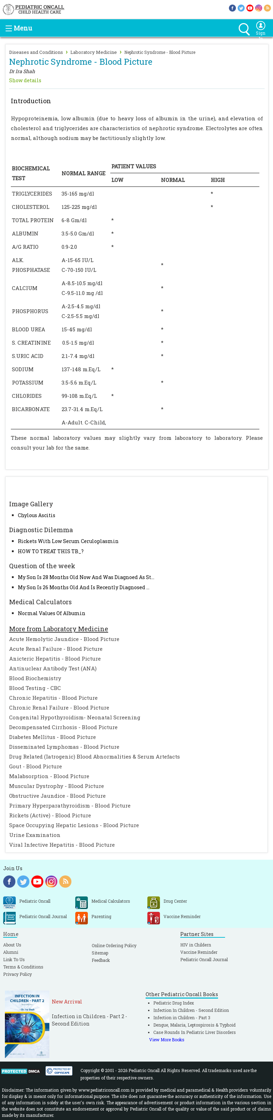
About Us (12, 945)
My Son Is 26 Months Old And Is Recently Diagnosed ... (83, 587)
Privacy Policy (17, 974)
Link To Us (14, 959)
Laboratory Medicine (93, 52)
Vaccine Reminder (198, 952)
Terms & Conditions (23, 967)
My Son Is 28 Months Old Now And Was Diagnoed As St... (86, 577)
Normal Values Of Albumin (51, 613)
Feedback (101, 960)
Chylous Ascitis (36, 515)
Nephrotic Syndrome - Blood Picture (159, 52)
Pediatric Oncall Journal (204, 959)
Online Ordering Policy (114, 945)
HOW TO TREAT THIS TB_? (51, 551)
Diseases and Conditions (36, 52)
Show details (25, 80)
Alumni (10, 952)
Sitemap (100, 953)
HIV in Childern (195, 945)
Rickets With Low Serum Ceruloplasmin (68, 541)
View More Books (166, 1039)
